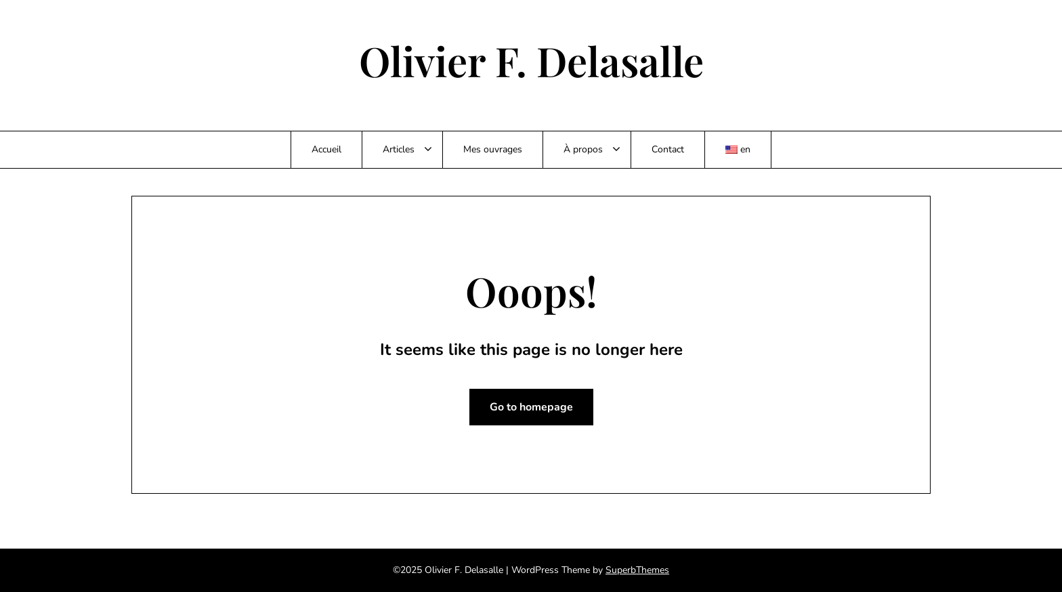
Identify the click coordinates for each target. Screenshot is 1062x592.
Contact (668, 149)
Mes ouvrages (492, 149)
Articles (399, 149)
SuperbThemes (637, 570)
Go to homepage (531, 407)
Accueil (326, 149)
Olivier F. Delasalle (531, 60)
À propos (583, 149)
